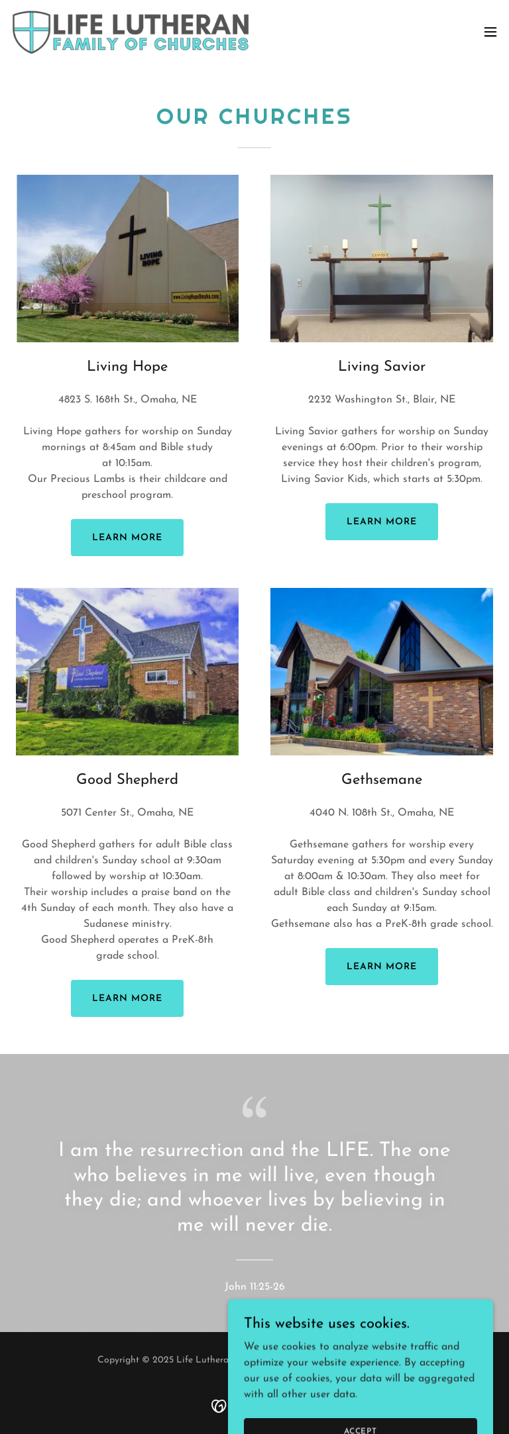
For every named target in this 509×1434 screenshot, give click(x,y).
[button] (490, 32)
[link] (131, 31)
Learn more (127, 538)
